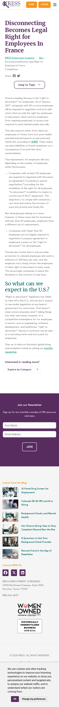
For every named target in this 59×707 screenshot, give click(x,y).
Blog (41, 58)
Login (44, 4)
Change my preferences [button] (33, 699)
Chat (32, 4)
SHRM (34, 142)
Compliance (11, 69)
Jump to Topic (29, 84)
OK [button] (15, 699)
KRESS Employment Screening (19, 58)
